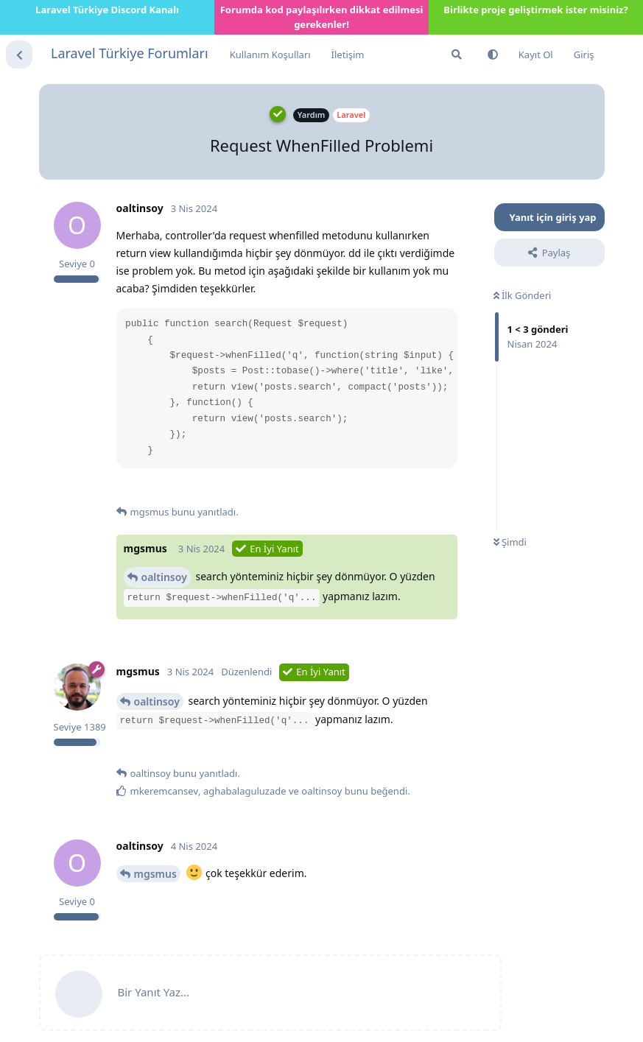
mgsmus (155, 874)
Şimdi (510, 542)
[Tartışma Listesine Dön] (19, 54)
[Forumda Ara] (456, 54)
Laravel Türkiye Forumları (129, 53)
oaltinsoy (164, 577)
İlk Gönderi (522, 295)
